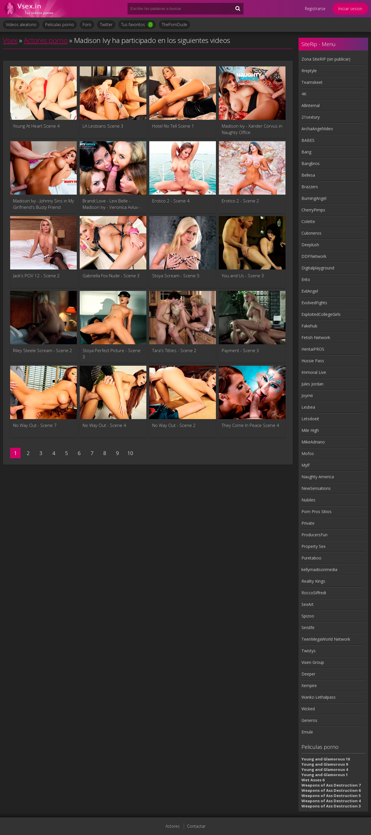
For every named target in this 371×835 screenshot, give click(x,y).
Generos (309, 720)
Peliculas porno (59, 24)
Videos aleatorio (21, 24)
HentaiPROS (312, 349)
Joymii (307, 395)
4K (303, 94)
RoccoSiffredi (313, 592)
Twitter (106, 24)
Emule (307, 732)
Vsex (10, 40)
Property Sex (313, 546)
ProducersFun (314, 534)
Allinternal (310, 105)
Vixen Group (312, 662)
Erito (305, 279)
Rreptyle (309, 70)
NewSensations (316, 488)
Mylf (305, 465)
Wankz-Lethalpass (318, 697)
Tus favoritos (137, 25)
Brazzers (309, 186)
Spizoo (307, 616)
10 (130, 453)
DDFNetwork (313, 256)
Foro (87, 24)
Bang (306, 152)
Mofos (307, 453)
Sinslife (307, 627)
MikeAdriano (313, 442)
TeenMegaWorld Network (325, 639)
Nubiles (308, 500)
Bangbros (310, 163)
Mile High (310, 430)
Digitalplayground (317, 268)
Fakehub (309, 326)
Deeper (308, 674)
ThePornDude (174, 24)
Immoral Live (313, 372)
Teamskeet (312, 82)
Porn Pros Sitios (316, 511)
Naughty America (317, 476)
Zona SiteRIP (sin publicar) (325, 59)
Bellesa (308, 175)
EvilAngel (309, 291)
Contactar (196, 826)
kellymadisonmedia (319, 569)
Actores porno (46, 40)
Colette (308, 221)
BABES (307, 140)
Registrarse (315, 8)
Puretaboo (311, 558)
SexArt (307, 604)
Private (307, 523)
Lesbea (308, 407)
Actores (173, 826)
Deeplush (310, 244)
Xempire (309, 685)
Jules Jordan (312, 384)
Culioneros (311, 233)
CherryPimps (313, 210)
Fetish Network (315, 337)
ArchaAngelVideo (317, 128)
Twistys (308, 650)
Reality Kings (313, 581)
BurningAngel (313, 198)
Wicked (308, 708)
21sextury (310, 117)
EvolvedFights (314, 302)
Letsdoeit (310, 418)
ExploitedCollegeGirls (321, 314)
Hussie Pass (312, 360)
